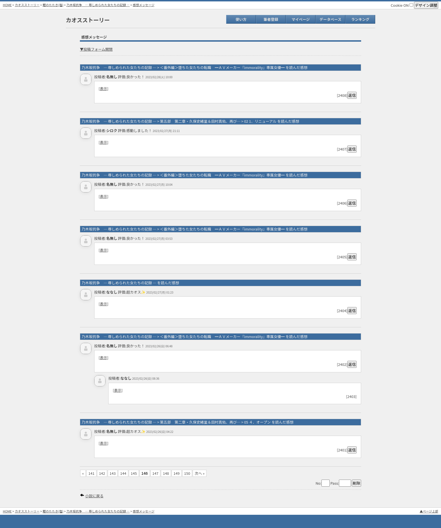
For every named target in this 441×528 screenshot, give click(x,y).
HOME (7, 5)
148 (166, 473)
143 (113, 473)
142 (102, 473)
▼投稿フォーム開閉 (96, 49)
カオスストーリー (27, 5)
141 (91, 473)
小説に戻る (94, 495)
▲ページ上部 (429, 511)
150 (187, 473)
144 (123, 473)
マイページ (301, 19)
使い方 (240, 19)
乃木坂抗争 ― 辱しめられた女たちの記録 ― (98, 5)
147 (155, 473)
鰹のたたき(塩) (53, 5)
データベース (330, 19)
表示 (103, 88)
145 (134, 473)
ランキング (360, 19)
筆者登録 (271, 19)
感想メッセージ (143, 5)
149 (177, 473)
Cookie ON (402, 5)
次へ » (199, 473)
